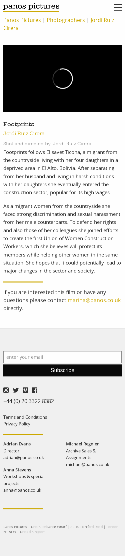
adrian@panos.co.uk (23, 457)
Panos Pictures (22, 20)
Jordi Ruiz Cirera (24, 134)
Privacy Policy (16, 424)
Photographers (66, 20)
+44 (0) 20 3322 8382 (28, 401)
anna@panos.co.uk (22, 490)
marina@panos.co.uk (94, 300)
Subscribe (62, 370)
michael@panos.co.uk (87, 464)
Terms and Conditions (25, 417)
